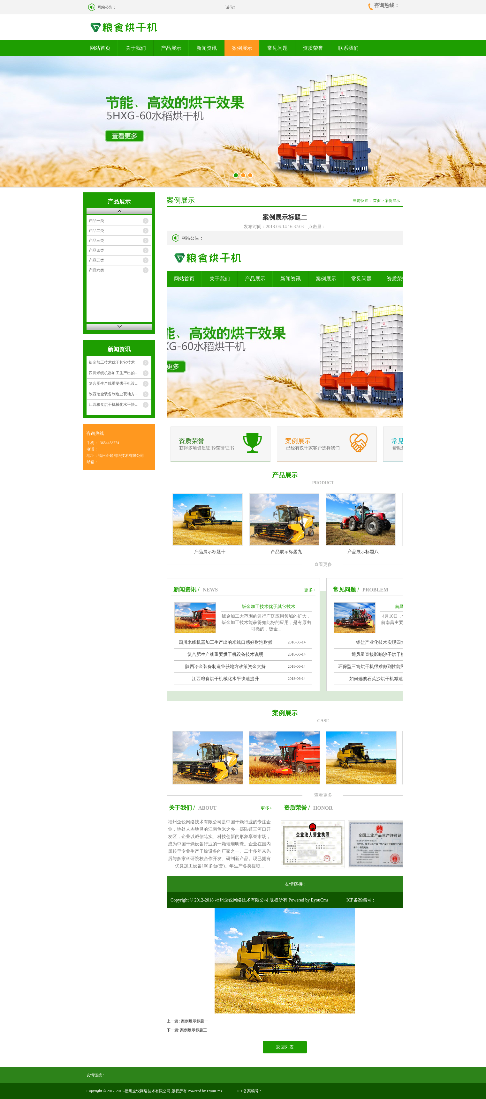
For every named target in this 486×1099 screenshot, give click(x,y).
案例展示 (242, 48)
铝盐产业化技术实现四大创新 (385, 642)
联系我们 (348, 48)
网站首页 (100, 48)
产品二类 (96, 230)
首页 (377, 200)
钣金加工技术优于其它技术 (112, 362)
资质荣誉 (313, 48)
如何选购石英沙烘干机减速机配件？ (385, 678)
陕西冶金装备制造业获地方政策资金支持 (120, 394)
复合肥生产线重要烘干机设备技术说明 (120, 383)
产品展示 (171, 48)
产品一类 (96, 221)
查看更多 (323, 564)
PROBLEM (375, 589)
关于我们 (135, 48)
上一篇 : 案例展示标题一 (187, 1021)
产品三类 (96, 240)
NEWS (210, 589)
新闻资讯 (206, 48)
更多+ (309, 590)
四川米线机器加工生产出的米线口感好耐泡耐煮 (120, 373)
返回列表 (285, 1047)
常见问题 (277, 48)
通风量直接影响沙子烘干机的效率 (385, 654)
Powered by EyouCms (308, 900)
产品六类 (96, 270)
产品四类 (96, 250)
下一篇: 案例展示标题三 (187, 1030)
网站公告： (107, 7)
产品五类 (96, 260)
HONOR (322, 808)
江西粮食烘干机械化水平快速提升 (117, 404)
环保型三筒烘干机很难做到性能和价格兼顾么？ (385, 666)
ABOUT (207, 808)
